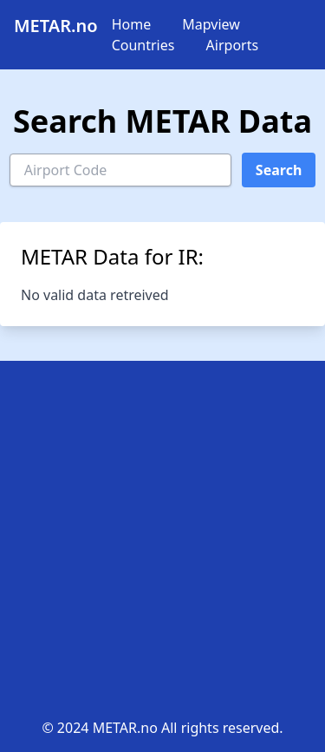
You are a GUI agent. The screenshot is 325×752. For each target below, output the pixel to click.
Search (279, 170)
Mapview (211, 24)
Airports (232, 45)
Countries (143, 45)
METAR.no (56, 25)
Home (132, 24)
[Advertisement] (162, 546)
